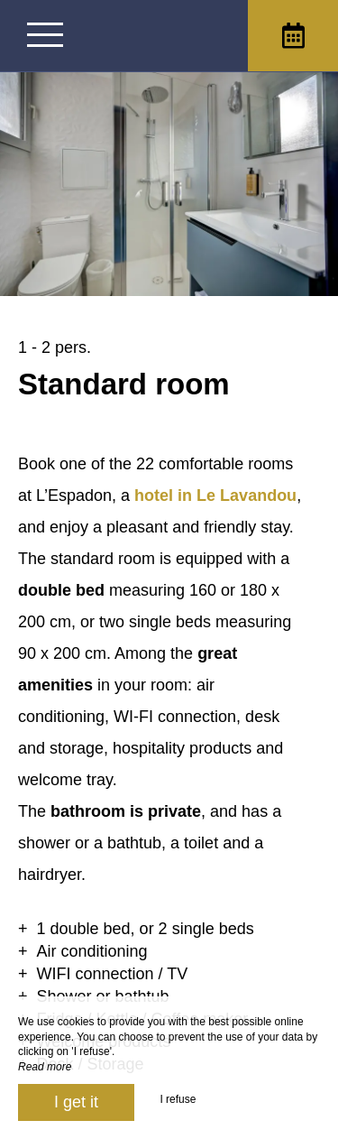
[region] (169, 717)
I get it (76, 1102)
